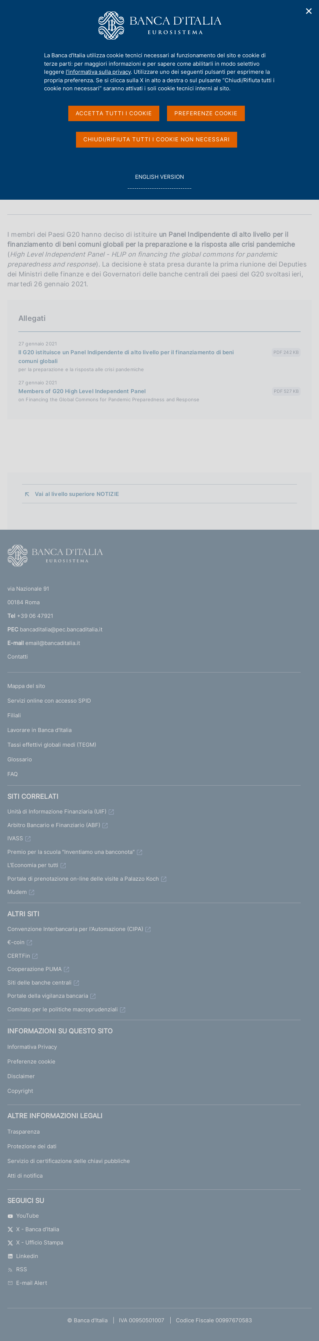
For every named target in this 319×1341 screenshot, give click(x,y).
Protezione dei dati (32, 1146)
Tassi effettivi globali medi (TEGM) (51, 744)
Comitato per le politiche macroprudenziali (62, 1009)
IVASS (15, 838)
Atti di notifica (25, 1175)
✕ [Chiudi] (309, 11)
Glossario (19, 759)
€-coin (16, 942)
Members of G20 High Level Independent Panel (82, 391)
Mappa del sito (26, 685)
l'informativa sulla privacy (98, 71)
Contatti (17, 656)
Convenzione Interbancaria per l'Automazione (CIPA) (75, 928)
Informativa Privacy (32, 1046)
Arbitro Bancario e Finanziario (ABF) (53, 825)
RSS (17, 1269)
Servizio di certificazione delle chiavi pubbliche (68, 1160)
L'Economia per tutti (32, 865)
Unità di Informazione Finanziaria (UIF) (56, 811)
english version (159, 181)
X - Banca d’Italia (33, 1229)
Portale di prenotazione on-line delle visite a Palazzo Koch (83, 878)
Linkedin (22, 1256)
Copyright (20, 1090)
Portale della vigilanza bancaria (47, 995)
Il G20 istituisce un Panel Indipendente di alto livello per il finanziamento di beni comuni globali (126, 357)
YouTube (23, 1215)
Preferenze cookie (31, 1061)
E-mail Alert (27, 1282)
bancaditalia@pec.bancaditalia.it (61, 629)
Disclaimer (21, 1076)
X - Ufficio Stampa (35, 1242)
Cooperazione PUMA (34, 968)
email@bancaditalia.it (52, 642)
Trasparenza (23, 1131)
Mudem (17, 891)
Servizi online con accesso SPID (49, 700)
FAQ (12, 774)
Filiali (14, 715)
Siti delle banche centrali (39, 982)
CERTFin (18, 955)
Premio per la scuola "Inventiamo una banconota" (71, 851)
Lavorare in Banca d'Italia (39, 729)
